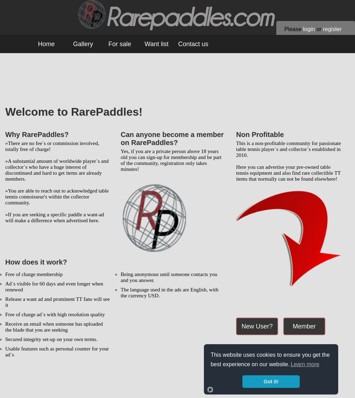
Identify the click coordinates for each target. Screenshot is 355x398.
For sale (119, 44)
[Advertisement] (180, 83)
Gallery (83, 44)
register (332, 29)
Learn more (305, 364)
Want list (156, 44)
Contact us (193, 44)
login (309, 29)
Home (46, 44)
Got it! (271, 381)
